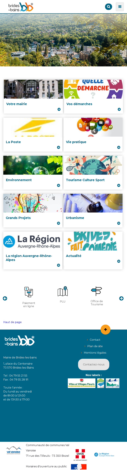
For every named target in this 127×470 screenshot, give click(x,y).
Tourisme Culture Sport (85, 180)
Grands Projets (18, 218)
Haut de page (12, 322)
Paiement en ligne (28, 297)
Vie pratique (76, 142)
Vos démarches (79, 104)
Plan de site (95, 346)
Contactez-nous (93, 364)
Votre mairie (16, 104)
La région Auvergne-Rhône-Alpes (29, 258)
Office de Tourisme (96, 296)
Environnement (19, 180)
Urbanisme (75, 218)
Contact (95, 339)
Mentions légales (95, 352)
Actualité (73, 256)
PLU (62, 294)
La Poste (13, 142)
